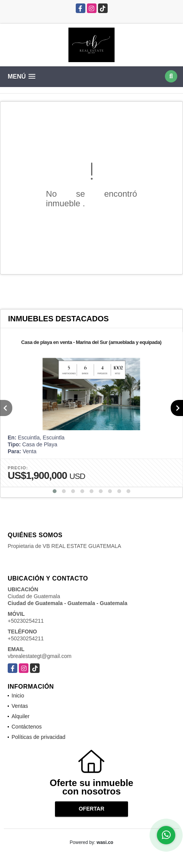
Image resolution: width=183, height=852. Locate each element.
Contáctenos (27, 727)
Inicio (18, 695)
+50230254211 (26, 621)
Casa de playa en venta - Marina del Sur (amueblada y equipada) (91, 342)
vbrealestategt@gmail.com (40, 656)
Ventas (20, 706)
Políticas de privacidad (38, 737)
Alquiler (21, 716)
